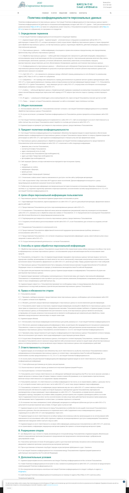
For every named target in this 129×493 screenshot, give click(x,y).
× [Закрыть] (123, 482)
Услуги (54, 13)
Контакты (83, 13)
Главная (45, 13)
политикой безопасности (52, 485)
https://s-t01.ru (36, 27)
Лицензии (63, 13)
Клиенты (73, 13)
